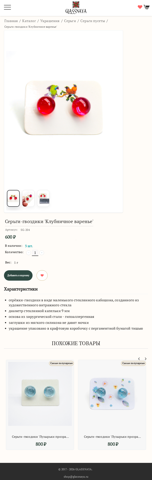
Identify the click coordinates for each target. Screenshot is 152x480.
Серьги (70, 20)
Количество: (14, 252)
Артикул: (11, 229)
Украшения (50, 20)
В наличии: (13, 245)
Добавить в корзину (18, 275)
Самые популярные (61, 363)
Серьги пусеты (92, 20)
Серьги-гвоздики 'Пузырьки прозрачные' (40, 436)
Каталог (29, 20)
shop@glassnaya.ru (76, 476)
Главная (11, 20)
